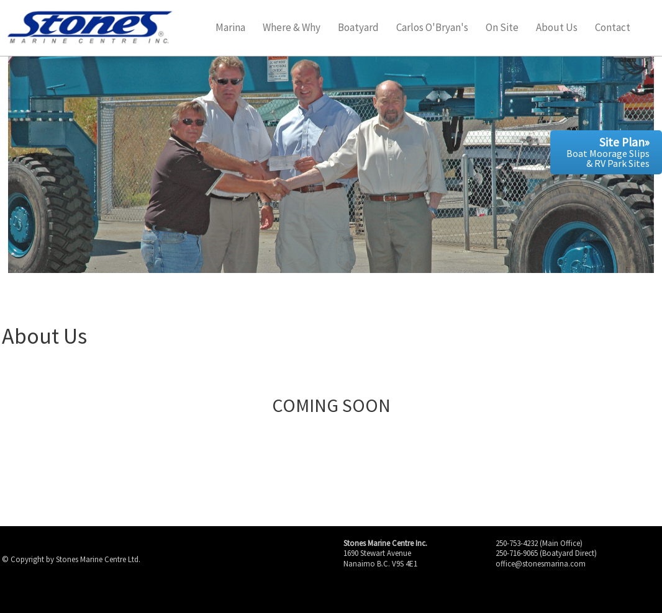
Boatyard (358, 28)
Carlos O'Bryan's (432, 28)
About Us (557, 28)
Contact (612, 28)
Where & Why (291, 28)
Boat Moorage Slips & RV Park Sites (608, 152)
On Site (502, 28)
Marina (230, 28)
